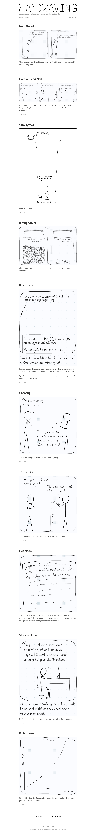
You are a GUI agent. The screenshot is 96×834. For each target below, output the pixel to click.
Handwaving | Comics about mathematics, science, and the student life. (48, 829)
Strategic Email (28, 635)
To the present (56, 816)
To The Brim (26, 472)
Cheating (24, 393)
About (21, 18)
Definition (25, 551)
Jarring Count (27, 223)
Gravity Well (27, 125)
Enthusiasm (26, 733)
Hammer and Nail (30, 79)
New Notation (28, 26)
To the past (39, 816)
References (26, 285)
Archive (26, 18)
